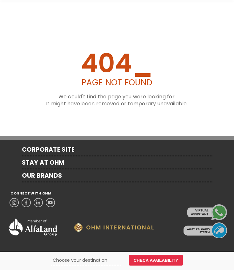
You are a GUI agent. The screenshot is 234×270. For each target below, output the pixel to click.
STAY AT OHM (43, 162)
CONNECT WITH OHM (30, 193)
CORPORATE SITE (48, 149)
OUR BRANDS (42, 175)
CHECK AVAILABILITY (156, 260)
